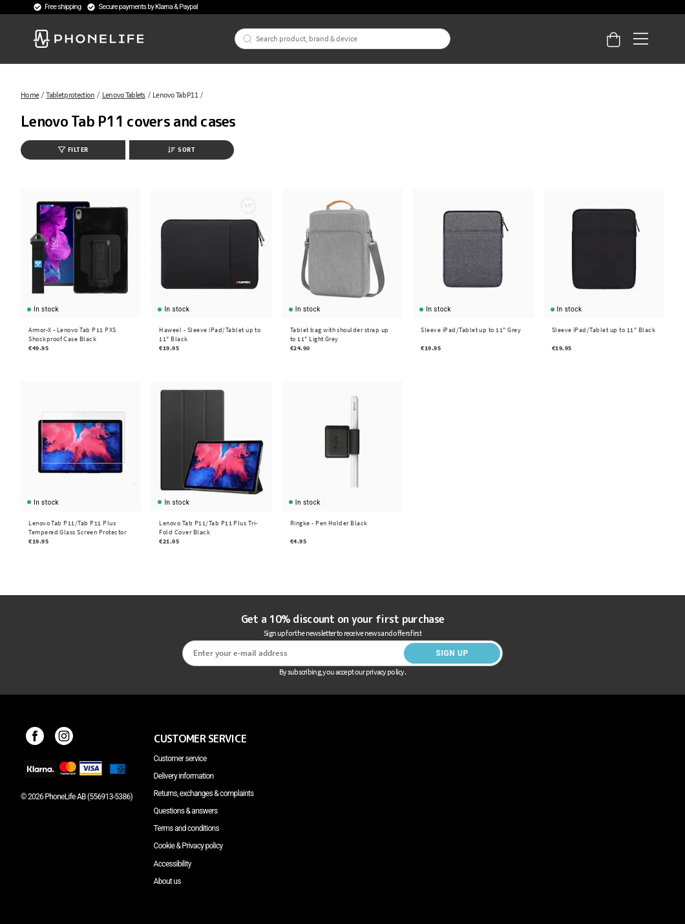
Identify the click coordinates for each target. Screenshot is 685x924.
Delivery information (184, 776)
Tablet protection (70, 95)
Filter (73, 149)
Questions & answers (186, 810)
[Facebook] (35, 738)
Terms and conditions (186, 828)
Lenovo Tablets (123, 95)
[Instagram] (64, 738)
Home (30, 95)
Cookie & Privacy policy (188, 845)
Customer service (180, 758)
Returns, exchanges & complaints (204, 793)
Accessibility (172, 863)
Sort (181, 149)
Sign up (452, 653)
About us (167, 881)
